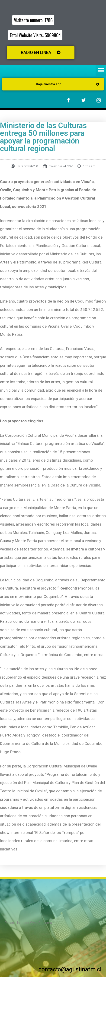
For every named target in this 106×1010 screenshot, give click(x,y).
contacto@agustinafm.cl (70, 969)
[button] (101, 70)
